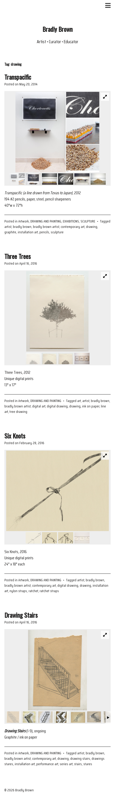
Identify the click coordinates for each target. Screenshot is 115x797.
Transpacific (17, 76)
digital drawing (57, 406)
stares (87, 764)
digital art (38, 406)
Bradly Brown (57, 29)
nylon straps (18, 591)
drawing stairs (80, 758)
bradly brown (22, 226)
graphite (10, 232)
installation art (28, 232)
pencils (44, 232)
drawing (91, 226)
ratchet (33, 591)
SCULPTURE (88, 221)
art (79, 401)
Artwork (23, 221)
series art (66, 764)
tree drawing (18, 411)
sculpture (57, 232)
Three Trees (17, 256)
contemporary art (72, 226)
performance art (47, 764)
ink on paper (90, 406)
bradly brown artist (46, 226)
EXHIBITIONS (71, 221)
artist (7, 226)
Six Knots (14, 435)
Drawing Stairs (21, 615)
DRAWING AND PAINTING (45, 221)
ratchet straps (49, 591)
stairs (78, 764)
